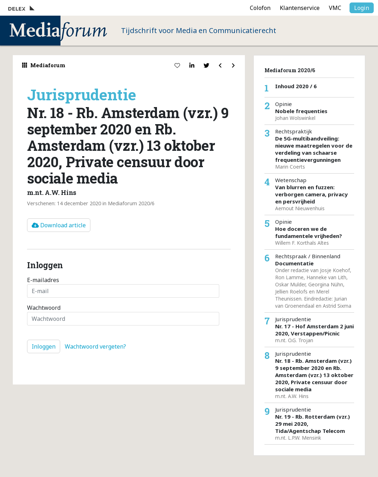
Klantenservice (300, 8)
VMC (335, 8)
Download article (59, 225)
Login (361, 8)
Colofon (260, 8)
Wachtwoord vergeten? (95, 346)
